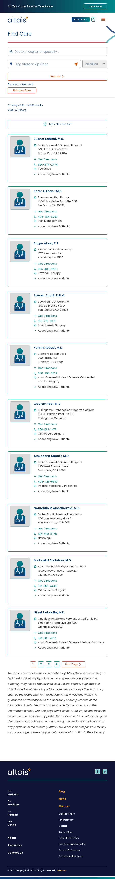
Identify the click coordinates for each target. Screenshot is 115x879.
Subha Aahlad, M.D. (49, 139)
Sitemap (61, 870)
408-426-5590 (48, 482)
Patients (32, 792)
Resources (15, 845)
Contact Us (15, 852)
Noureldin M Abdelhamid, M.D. (57, 508)
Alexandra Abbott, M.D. (51, 456)
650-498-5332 (47, 373)
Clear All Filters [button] (17, 110)
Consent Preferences (69, 850)
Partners (32, 813)
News (62, 799)
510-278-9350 (47, 321)
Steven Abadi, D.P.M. (49, 295)
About (12, 838)
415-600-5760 (47, 534)
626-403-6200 (47, 269)
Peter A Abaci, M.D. (48, 191)
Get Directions (47, 159)
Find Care (80, 19)
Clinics (32, 823)
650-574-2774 (48, 165)
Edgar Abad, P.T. (46, 243)
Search (57, 76)
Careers (64, 806)
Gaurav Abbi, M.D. (47, 404)
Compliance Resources (71, 856)
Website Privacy (67, 813)
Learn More (96, 6)
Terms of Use (65, 832)
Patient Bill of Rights (69, 838)
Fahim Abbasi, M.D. (48, 347)
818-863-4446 (47, 586)
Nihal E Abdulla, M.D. (49, 612)
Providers (32, 803)
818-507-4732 (47, 638)
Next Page (73, 664)
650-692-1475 (47, 430)
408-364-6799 (48, 217)
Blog (62, 791)
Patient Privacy (66, 819)
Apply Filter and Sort (57, 124)
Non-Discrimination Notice (72, 844)
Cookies (63, 825)
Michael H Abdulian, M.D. (53, 560)
